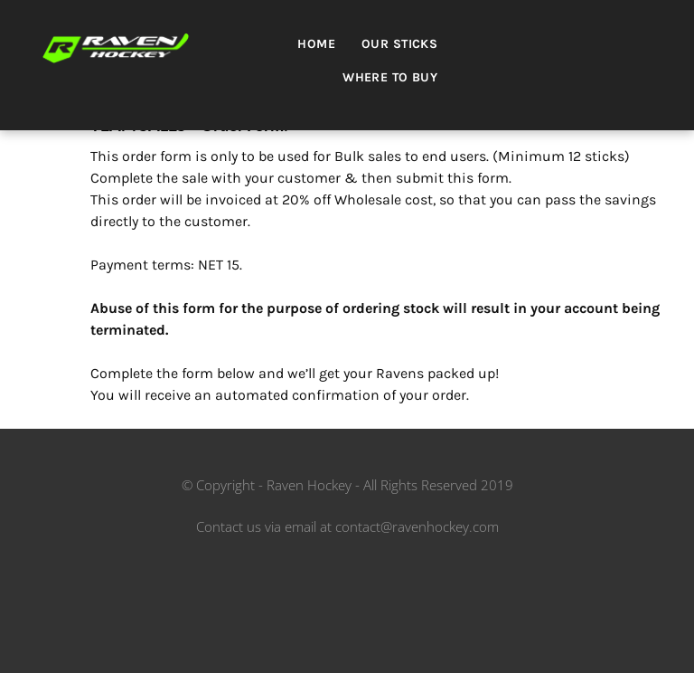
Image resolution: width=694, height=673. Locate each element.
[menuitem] (323, 49)
